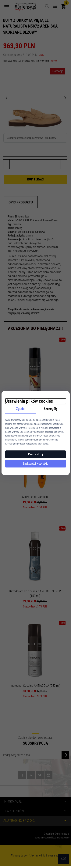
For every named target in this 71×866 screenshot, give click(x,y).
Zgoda (20, 409)
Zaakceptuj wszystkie (35, 463)
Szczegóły (51, 409)
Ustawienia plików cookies (29, 401)
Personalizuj (35, 454)
